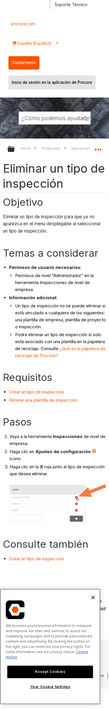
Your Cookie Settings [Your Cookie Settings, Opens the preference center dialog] (50, 687)
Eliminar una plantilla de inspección (43, 400)
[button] (85, 117)
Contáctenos (24, 62)
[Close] (93, 597)
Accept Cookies (50, 671)
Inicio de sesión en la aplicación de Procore (52, 82)
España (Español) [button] (33, 43)
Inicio (26, 148)
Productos (51, 148)
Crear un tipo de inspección (36, 392)
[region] (50, 646)
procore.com (23, 24)
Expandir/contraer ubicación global (97, 147)
